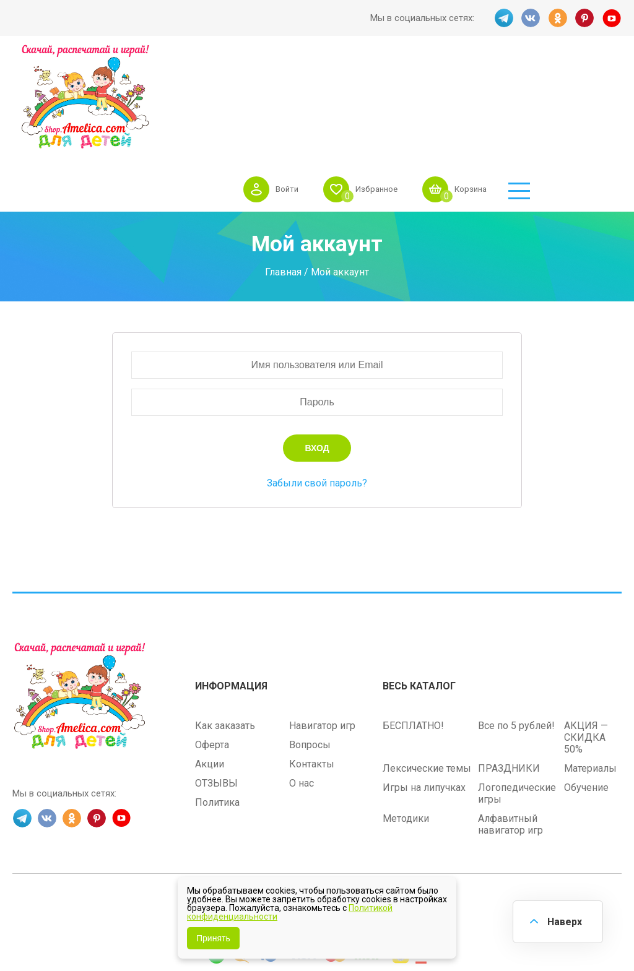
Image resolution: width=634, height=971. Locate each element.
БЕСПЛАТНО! (413, 636)
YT (612, 18)
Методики (406, 729)
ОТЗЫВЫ (216, 693)
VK (530, 18)
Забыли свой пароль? (317, 394)
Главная (283, 183)
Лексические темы (427, 678)
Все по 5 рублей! (516, 636)
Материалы (590, 678)
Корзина (560, 76)
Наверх (563, 921)
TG (503, 18)
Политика (217, 713)
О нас (301, 693)
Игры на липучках (424, 698)
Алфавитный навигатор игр (510, 734)
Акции (209, 674)
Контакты (311, 674)
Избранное (461, 76)
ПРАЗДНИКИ (509, 678)
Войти (367, 76)
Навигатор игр (322, 636)
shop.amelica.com (394, 814)
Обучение (586, 698)
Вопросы (310, 655)
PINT (585, 18)
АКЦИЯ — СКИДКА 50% (586, 647)
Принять (213, 938)
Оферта (212, 655)
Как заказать (225, 636)
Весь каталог (419, 596)
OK (558, 18)
